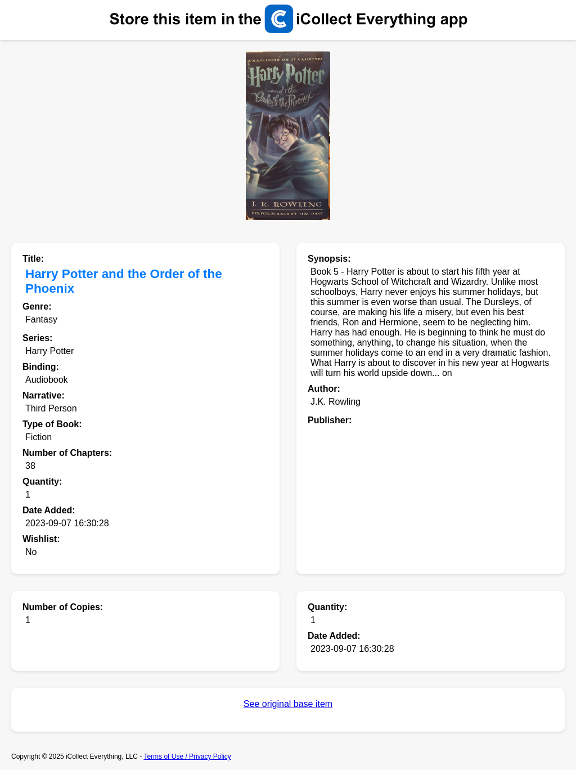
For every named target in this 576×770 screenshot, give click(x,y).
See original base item (288, 704)
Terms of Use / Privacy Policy (187, 756)
